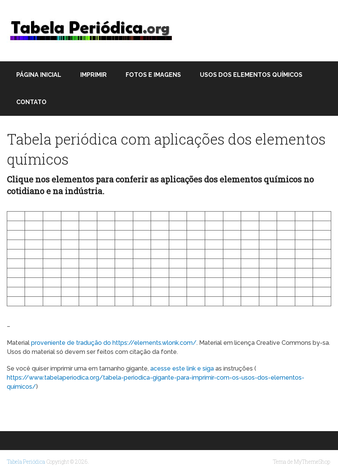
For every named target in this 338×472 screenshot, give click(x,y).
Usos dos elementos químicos (251, 74)
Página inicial (38, 74)
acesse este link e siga (182, 368)
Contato (31, 102)
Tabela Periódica (26, 461)
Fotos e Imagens (153, 74)
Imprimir (93, 74)
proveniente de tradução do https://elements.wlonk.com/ (113, 342)
